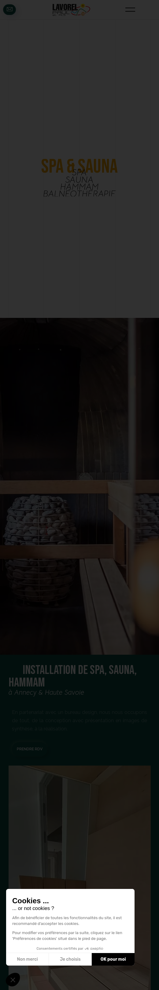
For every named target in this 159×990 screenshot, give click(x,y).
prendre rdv (30, 749)
